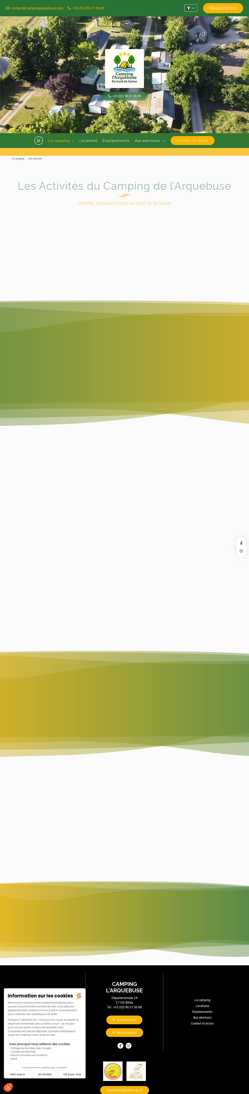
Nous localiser (126, 1020)
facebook (241, 543)
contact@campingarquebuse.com (37, 8)
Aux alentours (148, 141)
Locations (88, 141)
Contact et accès (192, 140)
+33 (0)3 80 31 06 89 (88, 8)
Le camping (59, 141)
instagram (241, 551)
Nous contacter (126, 1032)
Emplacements (116, 141)
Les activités (35, 158)
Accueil (38, 140)
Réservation (223, 8)
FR (190, 8)
